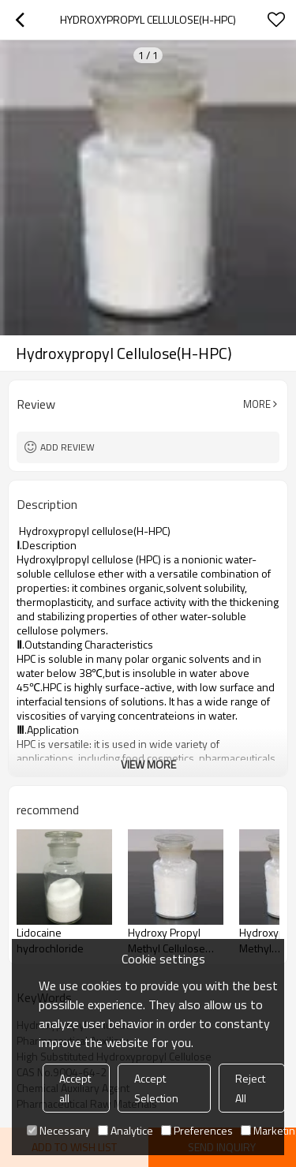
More (257, 404)
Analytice (125, 1130)
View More (148, 764)
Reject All (250, 1088)
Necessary (58, 1130)
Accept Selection (156, 1088)
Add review (67, 446)
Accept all (75, 1088)
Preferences (197, 1130)
